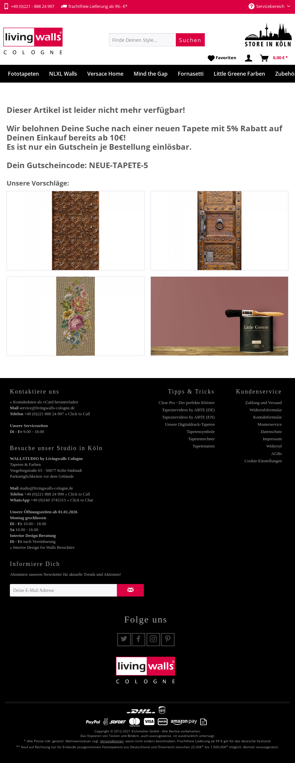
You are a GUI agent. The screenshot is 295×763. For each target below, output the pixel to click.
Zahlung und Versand (263, 402)
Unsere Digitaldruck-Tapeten (190, 424)
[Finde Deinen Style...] (157, 39)
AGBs (276, 453)
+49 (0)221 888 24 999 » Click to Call (57, 494)
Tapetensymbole (201, 431)
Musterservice (269, 424)
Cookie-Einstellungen (263, 460)
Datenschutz (271, 431)
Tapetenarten (204, 446)
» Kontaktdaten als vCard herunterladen (44, 401)
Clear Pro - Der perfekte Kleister (187, 402)
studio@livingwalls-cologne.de (46, 488)
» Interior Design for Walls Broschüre (42, 547)
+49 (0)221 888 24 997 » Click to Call (57, 413)
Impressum (272, 438)
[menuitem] (157, 39)
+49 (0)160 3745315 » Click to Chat (62, 499)
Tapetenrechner (201, 438)
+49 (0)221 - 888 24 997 (28, 6)
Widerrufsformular (266, 409)
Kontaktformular (267, 417)
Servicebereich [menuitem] (267, 6)
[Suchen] (190, 39)
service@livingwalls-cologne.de (47, 407)
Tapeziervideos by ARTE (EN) (188, 417)
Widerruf (274, 446)
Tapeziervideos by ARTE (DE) (188, 409)
